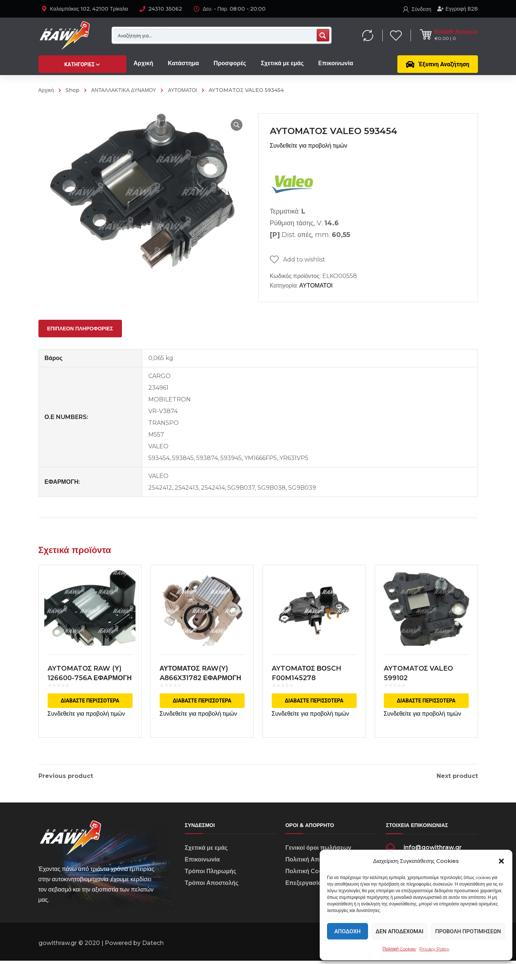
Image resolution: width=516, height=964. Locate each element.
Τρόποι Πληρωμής (211, 874)
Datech (153, 946)
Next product (457, 776)
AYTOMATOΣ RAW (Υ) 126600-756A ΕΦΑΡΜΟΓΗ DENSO (90, 678)
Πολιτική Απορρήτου (314, 862)
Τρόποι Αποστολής (212, 885)
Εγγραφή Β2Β (457, 8)
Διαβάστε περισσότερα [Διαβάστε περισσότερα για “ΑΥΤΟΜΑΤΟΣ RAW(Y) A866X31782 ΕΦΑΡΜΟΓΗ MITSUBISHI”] (201, 701)
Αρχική (46, 90)
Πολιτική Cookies (399, 949)
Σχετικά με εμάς (206, 850)
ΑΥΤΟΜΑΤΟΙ (182, 90)
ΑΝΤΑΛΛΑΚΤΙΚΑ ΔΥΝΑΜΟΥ (123, 90)
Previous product (65, 776)
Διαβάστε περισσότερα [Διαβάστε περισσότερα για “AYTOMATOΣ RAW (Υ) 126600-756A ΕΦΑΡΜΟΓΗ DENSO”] (89, 701)
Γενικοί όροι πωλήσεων (318, 850)
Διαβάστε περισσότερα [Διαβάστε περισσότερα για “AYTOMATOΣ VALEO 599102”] (426, 701)
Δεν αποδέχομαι (400, 931)
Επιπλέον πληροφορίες (80, 328)
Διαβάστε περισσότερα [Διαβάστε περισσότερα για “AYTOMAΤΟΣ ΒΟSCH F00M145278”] (314, 701)
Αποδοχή (347, 931)
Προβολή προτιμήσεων (468, 931)
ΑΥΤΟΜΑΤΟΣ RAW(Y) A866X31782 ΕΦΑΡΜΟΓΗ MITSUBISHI (200, 678)
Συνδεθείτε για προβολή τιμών (309, 145)
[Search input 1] (215, 35)
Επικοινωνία (202, 862)
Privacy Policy (434, 949)
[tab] (80, 328)
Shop (72, 90)
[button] (501, 861)
